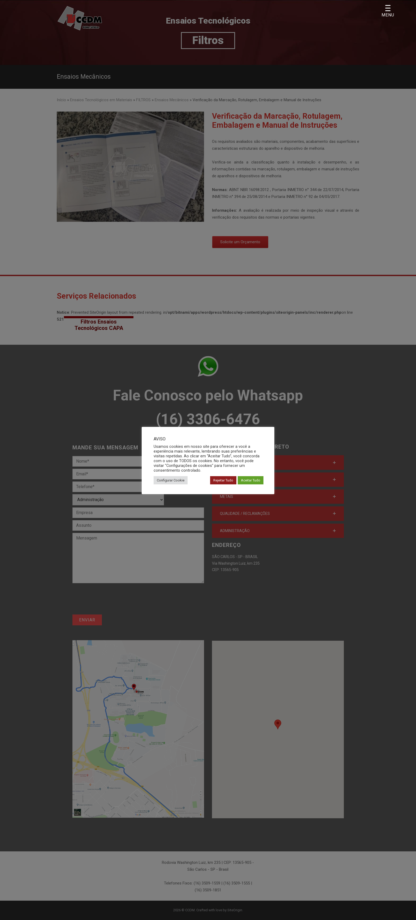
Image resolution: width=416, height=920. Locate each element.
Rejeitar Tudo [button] (223, 480)
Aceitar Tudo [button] (250, 480)
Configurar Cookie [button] (170, 480)
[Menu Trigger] (388, 11)
